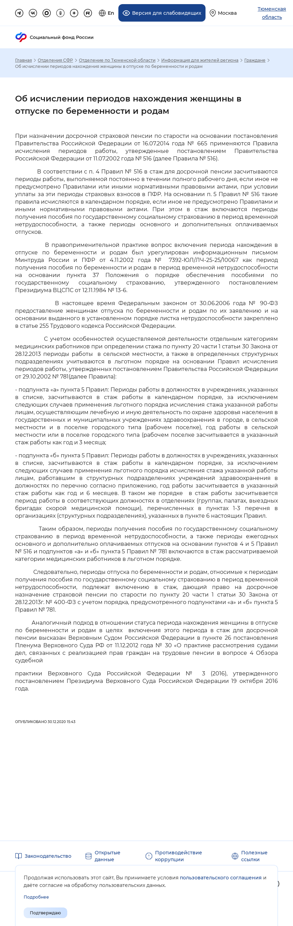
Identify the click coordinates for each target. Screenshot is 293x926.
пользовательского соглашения (221, 878)
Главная (23, 60)
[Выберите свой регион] (223, 13)
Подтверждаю (45, 912)
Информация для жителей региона (199, 60)
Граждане (255, 60)
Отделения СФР (55, 60)
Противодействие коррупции (178, 856)
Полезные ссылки (254, 856)
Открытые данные (107, 856)
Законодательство (48, 856)
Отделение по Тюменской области (117, 60)
